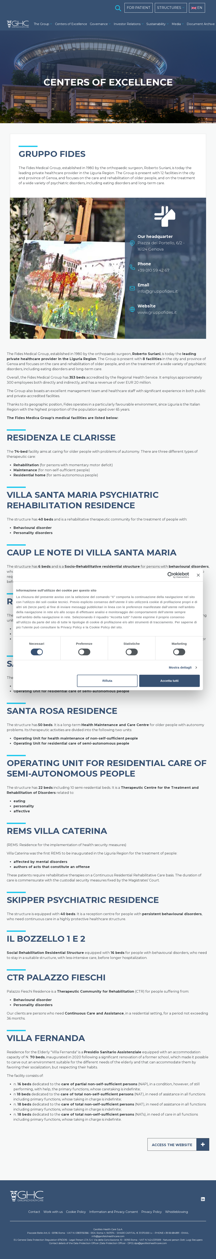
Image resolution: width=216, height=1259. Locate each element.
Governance (99, 24)
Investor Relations (127, 24)
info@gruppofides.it (158, 291)
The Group (41, 24)
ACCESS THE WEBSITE (180, 1144)
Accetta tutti (169, 680)
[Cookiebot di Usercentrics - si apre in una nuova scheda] (170, 575)
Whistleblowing (176, 1212)
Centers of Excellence (71, 24)
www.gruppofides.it (157, 312)
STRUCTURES (169, 8)
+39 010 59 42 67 (153, 270)
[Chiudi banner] (198, 575)
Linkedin (203, 1200)
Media (176, 24)
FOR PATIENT (138, 8)
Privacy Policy (151, 1212)
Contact (34, 1212)
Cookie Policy (76, 1212)
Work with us (53, 1212)
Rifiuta (107, 680)
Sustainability (156, 24)
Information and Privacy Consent (113, 1212)
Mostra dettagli (180, 667)
